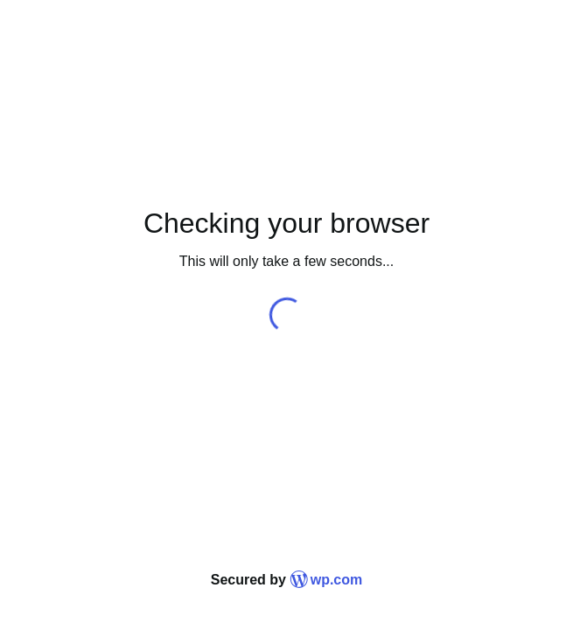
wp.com (326, 579)
